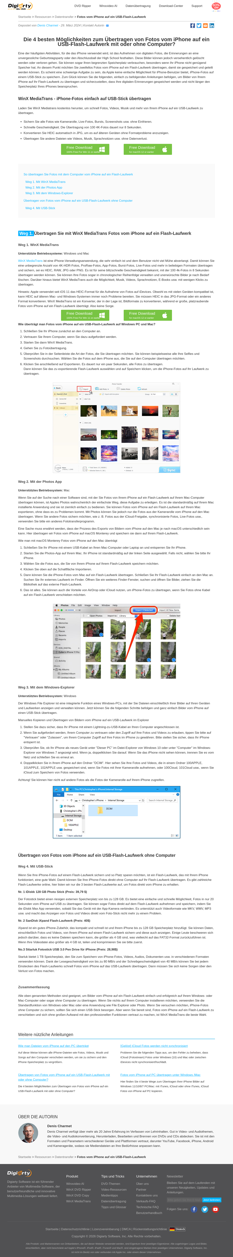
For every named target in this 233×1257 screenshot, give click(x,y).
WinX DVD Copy (77, 1195)
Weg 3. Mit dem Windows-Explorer (49, 193)
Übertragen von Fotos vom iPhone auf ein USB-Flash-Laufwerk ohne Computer (78, 200)
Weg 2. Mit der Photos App (44, 187)
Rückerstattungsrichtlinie (150, 1229)
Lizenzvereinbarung (105, 1229)
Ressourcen (43, 17)
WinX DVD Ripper (78, 1189)
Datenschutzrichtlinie (75, 1229)
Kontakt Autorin (96, 25)
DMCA (126, 1229)
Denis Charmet (47, 25)
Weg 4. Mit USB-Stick (40, 208)
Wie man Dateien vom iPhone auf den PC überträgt (53, 1046)
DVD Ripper (83, 6)
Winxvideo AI (108, 6)
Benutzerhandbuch (149, 1213)
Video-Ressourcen (114, 1189)
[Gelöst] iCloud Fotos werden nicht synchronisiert (154, 1046)
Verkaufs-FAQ (146, 1201)
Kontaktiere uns (147, 1195)
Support (196, 6)
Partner (141, 1189)
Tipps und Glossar (113, 1207)
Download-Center (171, 6)
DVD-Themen (110, 1184)
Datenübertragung (138, 6)
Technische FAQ (147, 1207)
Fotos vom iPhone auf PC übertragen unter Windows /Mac (160, 1075)
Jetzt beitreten (211, 1199)
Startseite (24, 17)
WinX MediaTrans (30, 261)
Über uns (142, 1184)
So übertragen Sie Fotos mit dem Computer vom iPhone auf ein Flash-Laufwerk (78, 174)
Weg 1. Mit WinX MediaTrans (46, 182)
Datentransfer (64, 17)
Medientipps (109, 1195)
